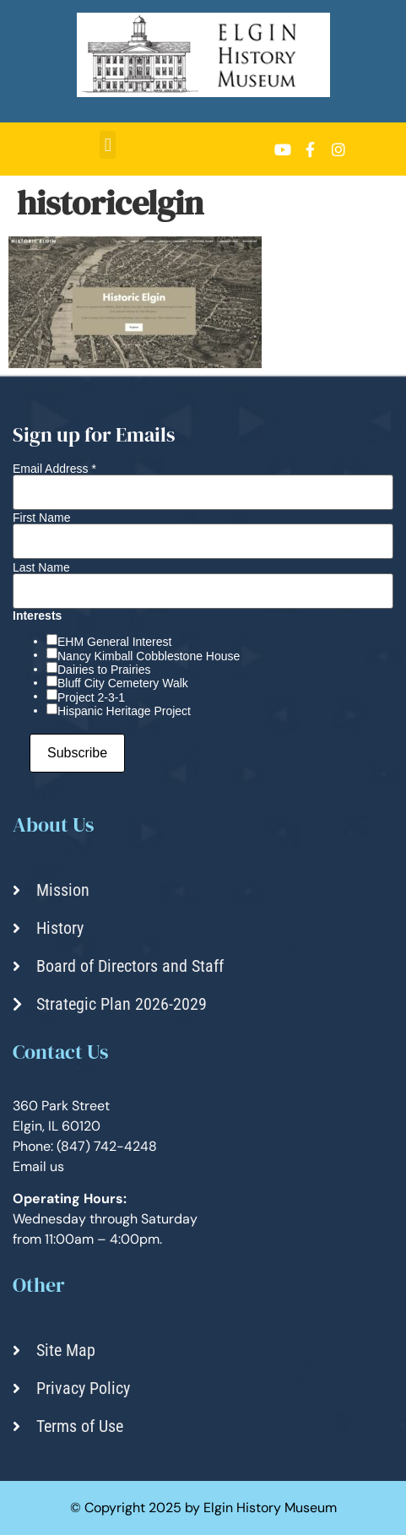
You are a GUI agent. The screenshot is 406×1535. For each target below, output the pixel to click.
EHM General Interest (114, 642)
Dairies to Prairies (103, 669)
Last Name (41, 567)
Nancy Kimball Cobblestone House (148, 656)
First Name (41, 517)
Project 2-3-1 (91, 697)
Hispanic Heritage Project (124, 711)
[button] (108, 145)
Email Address (54, 469)
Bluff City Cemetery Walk (122, 683)
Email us (38, 1166)
